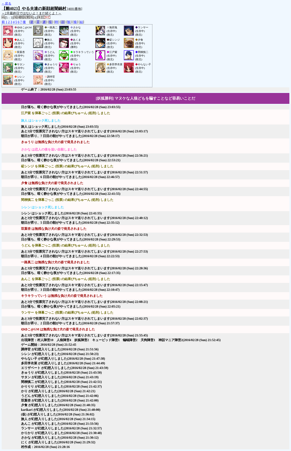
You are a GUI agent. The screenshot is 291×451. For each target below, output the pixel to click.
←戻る (6, 3)
